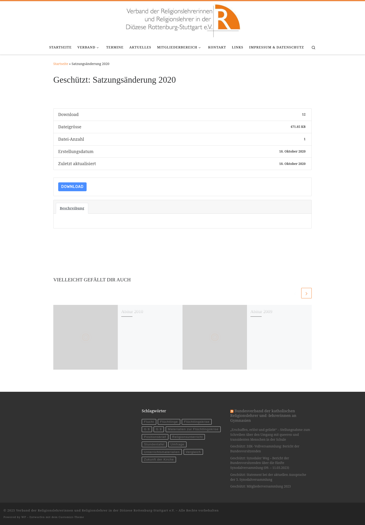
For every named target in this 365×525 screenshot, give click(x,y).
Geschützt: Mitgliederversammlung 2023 (260, 486)
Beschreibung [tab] (72, 208)
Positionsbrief (155, 437)
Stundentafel (154, 444)
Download (72, 186)
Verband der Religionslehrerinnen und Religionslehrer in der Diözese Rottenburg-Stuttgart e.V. (95, 510)
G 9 (159, 429)
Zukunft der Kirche (159, 459)
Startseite (60, 63)
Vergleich (193, 452)
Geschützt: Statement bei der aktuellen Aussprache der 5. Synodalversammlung (268, 477)
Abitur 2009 (261, 311)
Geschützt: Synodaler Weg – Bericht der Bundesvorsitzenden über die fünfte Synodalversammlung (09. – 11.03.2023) (259, 463)
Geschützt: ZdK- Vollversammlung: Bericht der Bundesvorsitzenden (264, 448)
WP (23, 517)
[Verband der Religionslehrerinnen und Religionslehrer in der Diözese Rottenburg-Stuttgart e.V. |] (182, 20)
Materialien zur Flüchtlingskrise (193, 429)
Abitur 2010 (132, 311)
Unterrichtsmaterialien (161, 452)
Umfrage (177, 444)
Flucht (149, 421)
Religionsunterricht (187, 437)
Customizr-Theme (71, 517)
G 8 (147, 429)
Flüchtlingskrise (197, 421)
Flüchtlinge (169, 421)
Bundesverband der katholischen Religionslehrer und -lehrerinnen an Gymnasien (263, 415)
